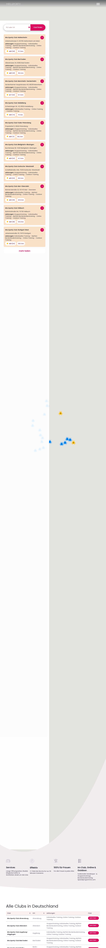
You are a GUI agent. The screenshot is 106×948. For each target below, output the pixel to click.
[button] (98, 4)
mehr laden (25, 250)
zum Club (93, 919)
